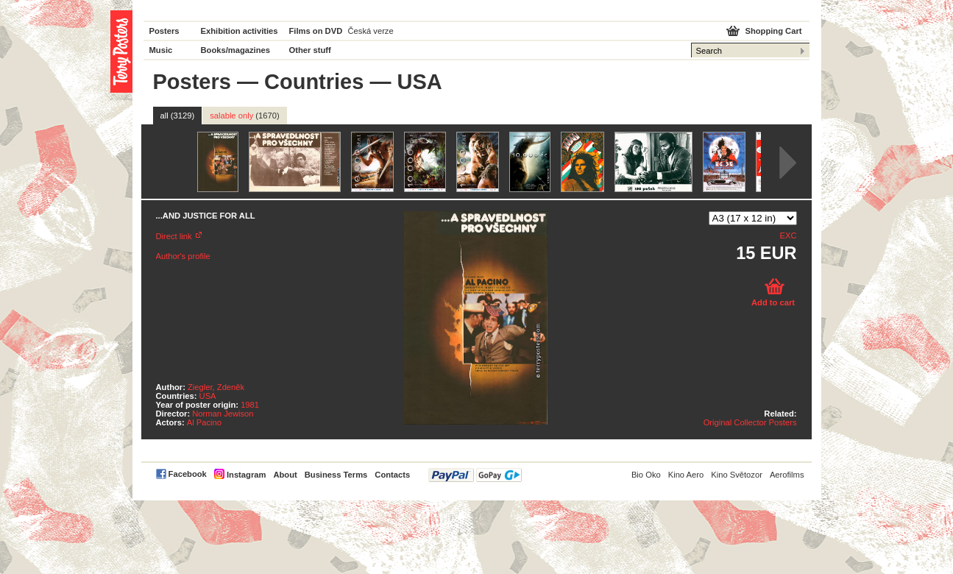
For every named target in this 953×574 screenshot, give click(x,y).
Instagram (246, 474)
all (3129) (177, 115)
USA (207, 395)
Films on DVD (316, 30)
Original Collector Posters (750, 422)
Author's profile (183, 256)
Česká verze (371, 30)
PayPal (475, 475)
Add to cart (773, 302)
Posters (164, 30)
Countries (314, 81)
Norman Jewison (222, 413)
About (285, 474)
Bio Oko (646, 474)
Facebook (188, 474)
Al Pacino (204, 422)
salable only (245, 115)
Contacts (392, 474)
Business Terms (336, 474)
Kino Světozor (736, 474)
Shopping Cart (773, 30)
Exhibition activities (239, 30)
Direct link (174, 236)
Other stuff (310, 50)
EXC (787, 235)
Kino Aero (686, 474)
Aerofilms (787, 474)
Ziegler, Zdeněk (216, 387)
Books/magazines (236, 50)
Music (161, 50)
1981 (250, 404)
